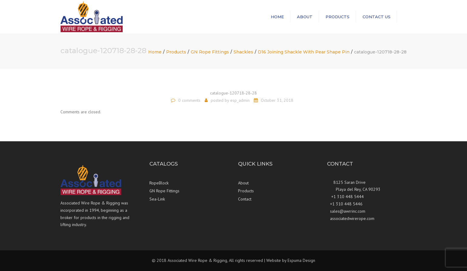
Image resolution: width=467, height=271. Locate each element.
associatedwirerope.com (352, 218)
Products (337, 16)
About (304, 16)
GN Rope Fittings (210, 52)
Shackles (243, 52)
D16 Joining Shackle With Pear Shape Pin (303, 52)
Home (277, 16)
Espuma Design (301, 260)
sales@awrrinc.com (347, 211)
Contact (244, 199)
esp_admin (240, 100)
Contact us (376, 16)
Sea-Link (157, 199)
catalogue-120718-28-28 (233, 93)
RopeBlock (159, 183)
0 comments (189, 100)
